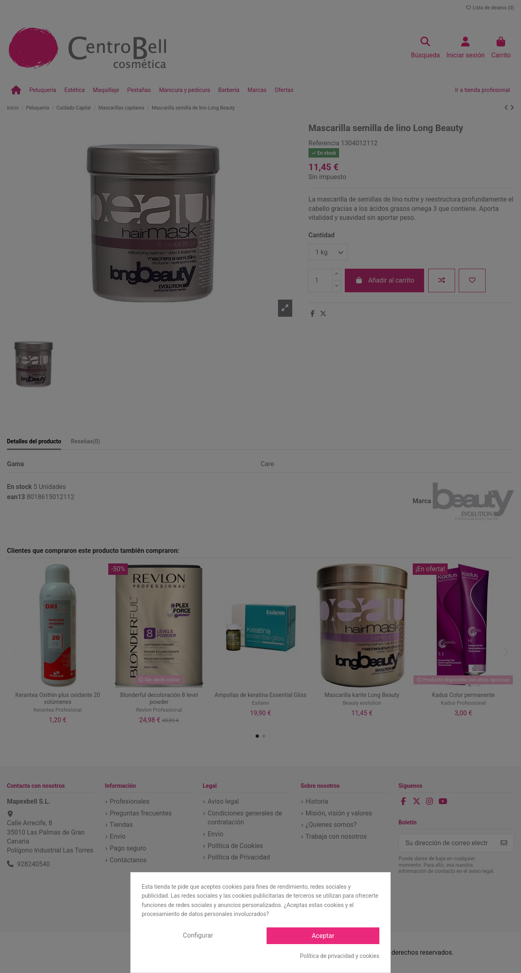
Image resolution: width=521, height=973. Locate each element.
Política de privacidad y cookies (339, 956)
